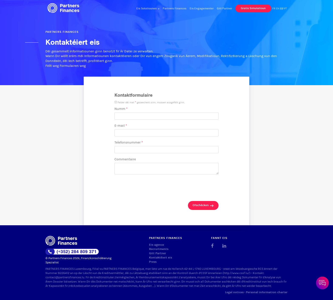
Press (153, 262)
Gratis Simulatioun (253, 8)
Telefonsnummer (128, 142)
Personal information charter (267, 292)
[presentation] (146, 186)
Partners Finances (174, 8)
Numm (121, 109)
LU (281, 8)
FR (273, 8)
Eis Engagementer (202, 8)
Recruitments (158, 249)
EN (277, 8)
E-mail (120, 125)
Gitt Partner (224, 8)
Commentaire (125, 159)
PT (285, 8)
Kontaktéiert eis (160, 257)
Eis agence (156, 245)
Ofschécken (203, 205)
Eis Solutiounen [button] (147, 8)
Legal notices (234, 292)
